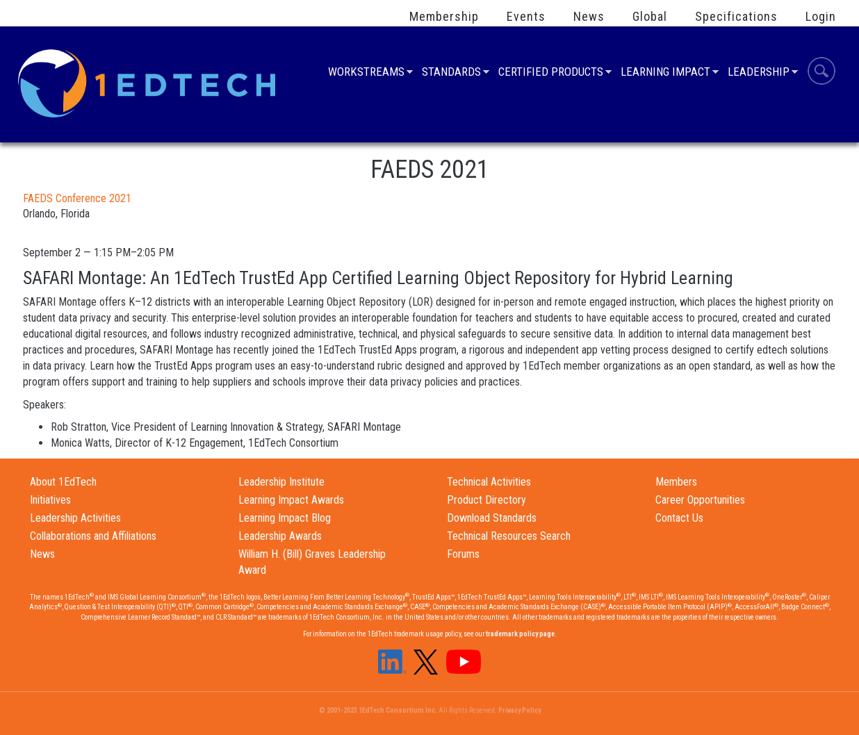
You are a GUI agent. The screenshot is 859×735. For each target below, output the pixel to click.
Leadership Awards (280, 536)
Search (821, 73)
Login (820, 16)
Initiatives (50, 499)
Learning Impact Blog (284, 518)
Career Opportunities (700, 499)
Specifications (736, 16)
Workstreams (366, 73)
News (589, 16)
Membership (444, 16)
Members (676, 481)
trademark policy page (520, 634)
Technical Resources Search (509, 536)
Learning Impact (665, 73)
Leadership (759, 73)
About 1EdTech (63, 481)
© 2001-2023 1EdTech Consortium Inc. (378, 710)
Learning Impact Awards (291, 499)
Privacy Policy (519, 710)
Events (526, 16)
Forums (463, 554)
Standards (451, 73)
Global (649, 16)
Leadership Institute (281, 481)
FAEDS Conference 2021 (77, 198)
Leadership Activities (75, 518)
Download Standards (492, 518)
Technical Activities (489, 481)
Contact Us (679, 518)
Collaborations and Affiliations (93, 536)
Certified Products (550, 73)
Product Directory (486, 499)
